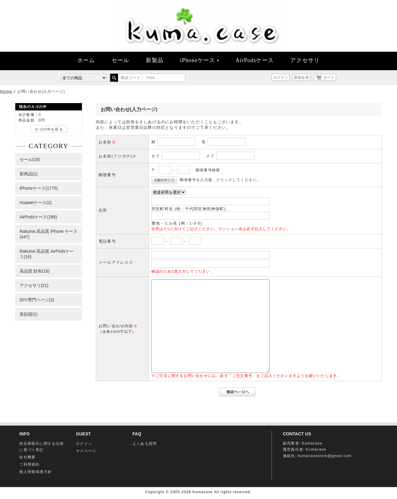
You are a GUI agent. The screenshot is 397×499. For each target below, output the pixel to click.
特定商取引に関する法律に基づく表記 (41, 446)
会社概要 (27, 457)
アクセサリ (305, 60)
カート (328, 77)
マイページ (86, 451)
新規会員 (301, 77)
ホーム (86, 60)
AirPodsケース (255, 60)
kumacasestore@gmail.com (325, 456)
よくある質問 (144, 443)
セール (120, 60)
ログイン (280, 77)
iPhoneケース (199, 60)
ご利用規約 (29, 464)
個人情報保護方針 (35, 472)
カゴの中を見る (49, 129)
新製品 (155, 60)
